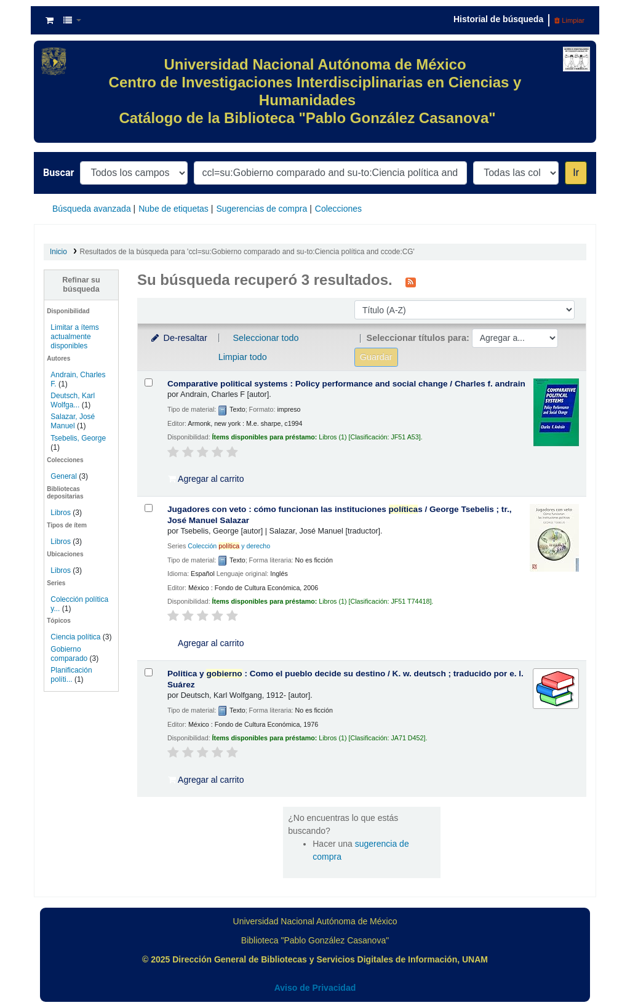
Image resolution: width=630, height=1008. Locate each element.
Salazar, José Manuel (72, 421)
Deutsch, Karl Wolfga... (72, 400)
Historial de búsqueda (498, 19)
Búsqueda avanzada (91, 209)
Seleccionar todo (265, 338)
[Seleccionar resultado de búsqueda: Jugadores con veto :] (149, 508)
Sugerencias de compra (261, 209)
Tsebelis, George (78, 438)
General (64, 476)
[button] (49, 20)
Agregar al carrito (206, 479)
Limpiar (569, 20)
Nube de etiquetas (173, 209)
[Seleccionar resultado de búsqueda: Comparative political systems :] (149, 382)
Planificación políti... (71, 675)
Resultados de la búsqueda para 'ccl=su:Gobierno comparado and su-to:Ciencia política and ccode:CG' (247, 251)
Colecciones (338, 209)
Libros (60, 512)
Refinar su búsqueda (81, 285)
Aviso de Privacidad (315, 988)
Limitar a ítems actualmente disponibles (74, 336)
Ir (576, 172)
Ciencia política (75, 637)
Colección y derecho (229, 546)
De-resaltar (178, 338)
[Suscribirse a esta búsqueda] (410, 281)
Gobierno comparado (68, 654)
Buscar (58, 172)
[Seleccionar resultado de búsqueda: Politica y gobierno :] (149, 672)
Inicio (58, 251)
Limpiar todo (242, 357)
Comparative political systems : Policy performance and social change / (346, 383)
